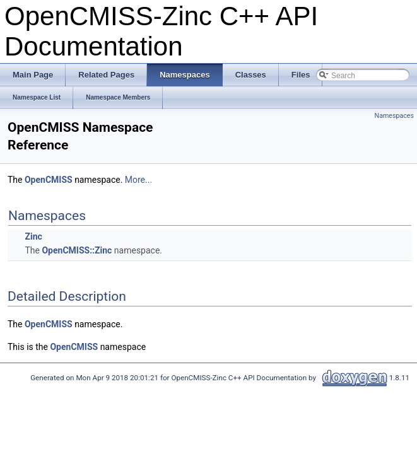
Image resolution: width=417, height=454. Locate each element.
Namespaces (394, 116)
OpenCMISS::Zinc (77, 250)
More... (138, 180)
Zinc (33, 236)
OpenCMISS (49, 180)
